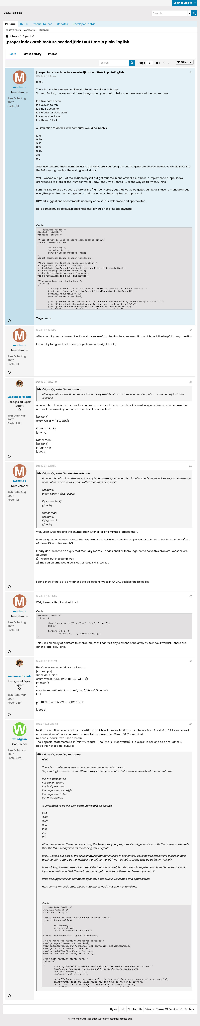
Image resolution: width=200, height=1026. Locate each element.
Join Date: (14, 98)
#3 (190, 382)
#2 (190, 330)
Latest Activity (32, 54)
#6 (190, 661)
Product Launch (42, 24)
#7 (190, 724)
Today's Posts (13, 30)
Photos (52, 54)
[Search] (171, 13)
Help (122, 1009)
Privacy (149, 1009)
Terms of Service (167, 1009)
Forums (10, 24)
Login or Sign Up (185, 2)
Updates (62, 24)
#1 (191, 72)
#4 (190, 466)
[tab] (12, 54)
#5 (190, 596)
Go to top (187, 1009)
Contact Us (135, 1009)
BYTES (24, 24)
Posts (12, 54)
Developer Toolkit (84, 24)
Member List (30, 30)
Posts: (11, 106)
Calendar (44, 30)
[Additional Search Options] (190, 13)
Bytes (113, 1009)
